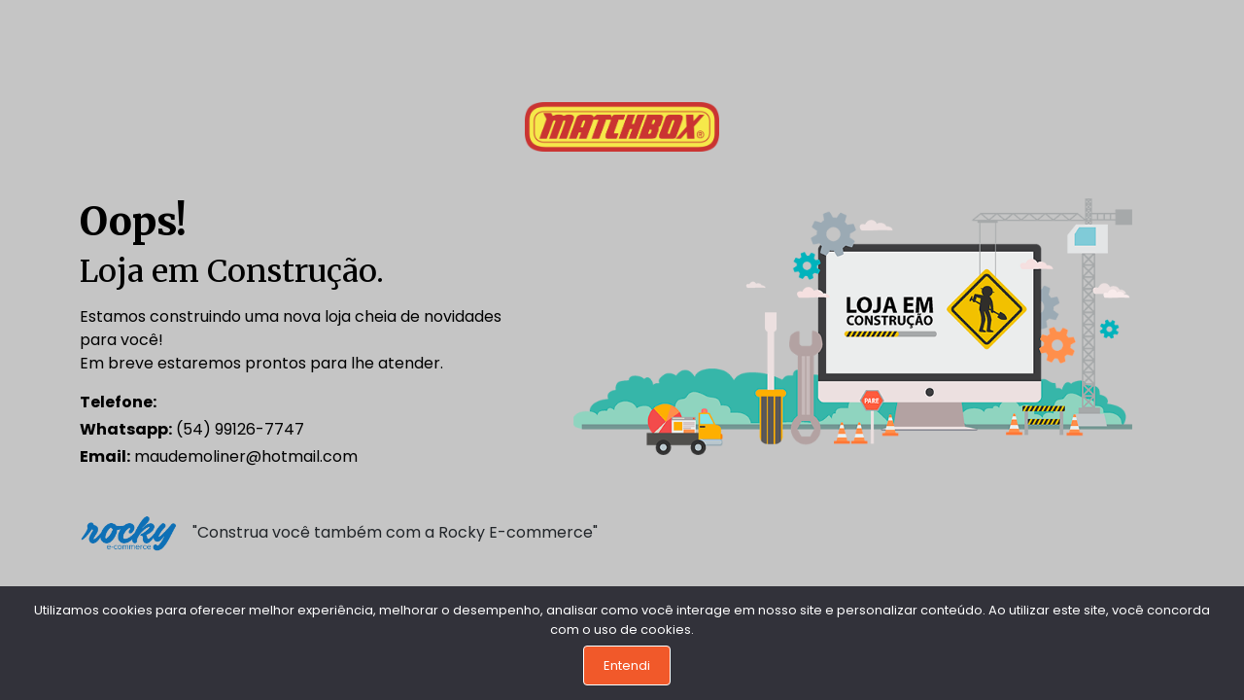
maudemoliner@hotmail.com (219, 456)
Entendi (627, 665)
